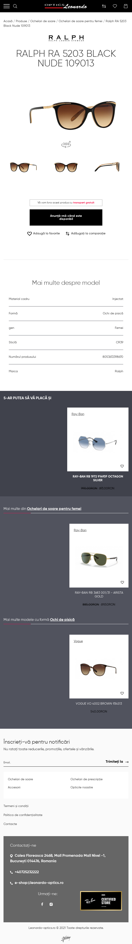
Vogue (78, 641)
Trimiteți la (114, 762)
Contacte (10, 824)
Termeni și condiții (16, 806)
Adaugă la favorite (43, 233)
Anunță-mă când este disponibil (66, 217)
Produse (21, 21)
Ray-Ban (78, 414)
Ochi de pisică (62, 620)
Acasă (8, 21)
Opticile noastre (82, 787)
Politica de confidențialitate (23, 815)
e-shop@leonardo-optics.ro (39, 883)
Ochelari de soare (42, 21)
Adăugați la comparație (85, 234)
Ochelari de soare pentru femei (80, 21)
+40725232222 (27, 872)
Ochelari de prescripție (87, 779)
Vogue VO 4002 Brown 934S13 (99, 703)
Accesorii (14, 787)
